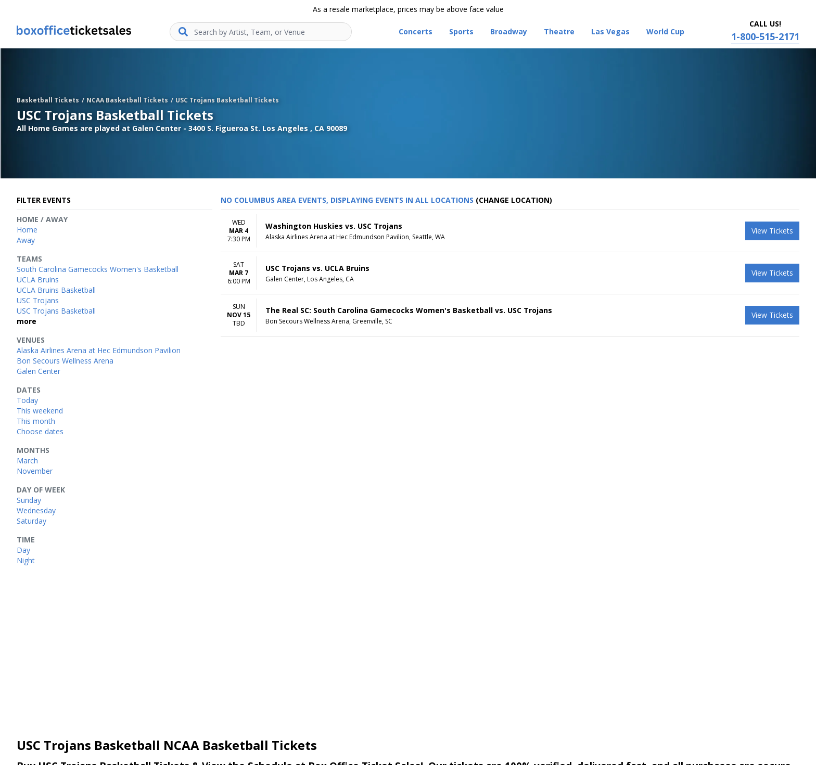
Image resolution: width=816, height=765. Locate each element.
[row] (510, 231)
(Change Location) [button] (514, 200)
